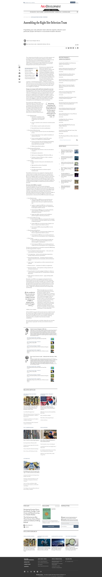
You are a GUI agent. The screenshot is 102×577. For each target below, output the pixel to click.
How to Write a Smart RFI (31, 342)
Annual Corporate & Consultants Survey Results (57, 564)
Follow (48, 10)
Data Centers (43, 427)
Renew (77, 2)
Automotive (27, 458)
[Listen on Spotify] (32, 527)
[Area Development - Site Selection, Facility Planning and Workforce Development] (51, 6)
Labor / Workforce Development (43, 562)
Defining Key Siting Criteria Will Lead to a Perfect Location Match (37, 351)
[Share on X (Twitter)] (20, 70)
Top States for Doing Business (57, 567)
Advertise (33, 2)
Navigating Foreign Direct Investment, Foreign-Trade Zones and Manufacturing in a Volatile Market (32, 512)
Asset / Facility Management (42, 561)
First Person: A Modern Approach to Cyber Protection (30, 73)
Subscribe (73, 2)
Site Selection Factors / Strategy (39, 17)
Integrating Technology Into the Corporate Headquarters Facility (30, 78)
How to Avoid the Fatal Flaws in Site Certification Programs (37, 346)
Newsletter (26, 562)
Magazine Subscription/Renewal (29, 559)
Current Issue (27, 564)
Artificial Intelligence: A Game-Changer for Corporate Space (30, 76)
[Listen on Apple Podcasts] (32, 525)
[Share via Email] (20, 82)
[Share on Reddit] (20, 76)
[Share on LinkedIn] (20, 67)
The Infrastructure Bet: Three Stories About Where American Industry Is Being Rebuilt (32, 519)
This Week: (69, 520)
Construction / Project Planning (33, 345)
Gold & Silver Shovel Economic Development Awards (57, 561)
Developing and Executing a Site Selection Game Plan (36, 338)
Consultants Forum (27, 2)
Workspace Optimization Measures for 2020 (29, 71)
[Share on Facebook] (20, 73)
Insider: (69, 518)
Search (54, 10)
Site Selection (40, 564)
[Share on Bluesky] (20, 79)
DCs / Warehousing (28, 427)
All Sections (77, 12)
